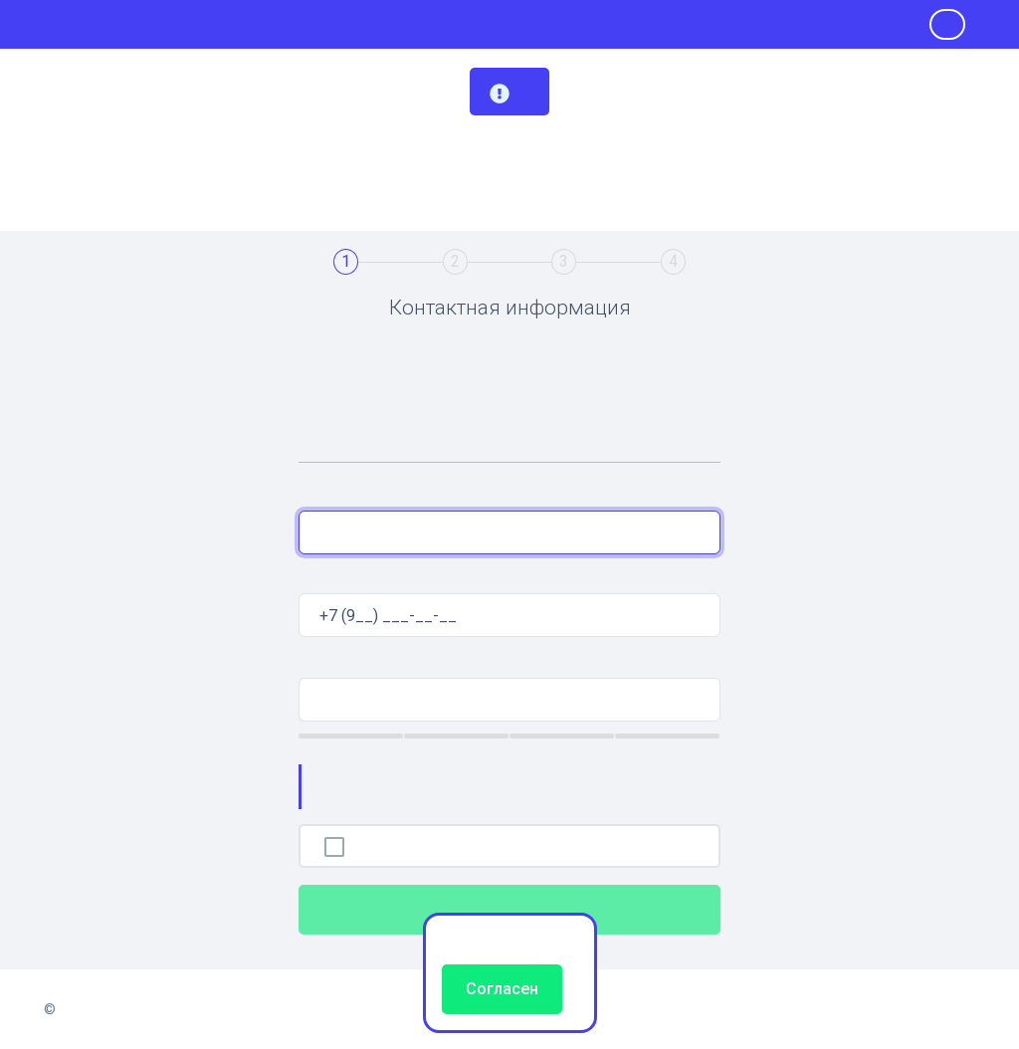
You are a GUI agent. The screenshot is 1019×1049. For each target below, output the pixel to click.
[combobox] (509, 532)
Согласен (502, 988)
